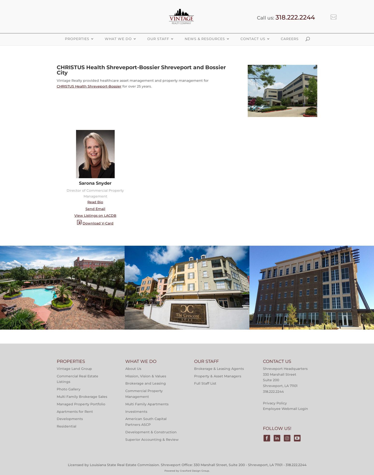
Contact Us (252, 39)
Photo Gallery (68, 389)
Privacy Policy (275, 403)
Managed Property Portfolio (81, 404)
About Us (133, 368)
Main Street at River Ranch (62, 315)
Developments (70, 419)
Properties (102, 260)
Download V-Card (98, 223)
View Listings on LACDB (95, 215)
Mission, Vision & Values (145, 376)
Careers (290, 39)
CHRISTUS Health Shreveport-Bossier (89, 86)
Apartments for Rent (75, 411)
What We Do (118, 39)
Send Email (95, 209)
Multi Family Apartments (147, 404)
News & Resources (205, 39)
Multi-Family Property (42, 260)
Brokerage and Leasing (145, 383)
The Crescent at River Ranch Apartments (186, 315)
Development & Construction (151, 432)
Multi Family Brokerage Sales (82, 396)
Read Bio (95, 202)
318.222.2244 (295, 17)
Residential (66, 426)
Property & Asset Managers (217, 376)
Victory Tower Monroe (311, 315)
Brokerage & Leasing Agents (219, 368)
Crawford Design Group (194, 470)
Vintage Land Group (74, 368)
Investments (136, 411)
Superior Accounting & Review (152, 439)
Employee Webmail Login (285, 409)
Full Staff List (205, 383)
